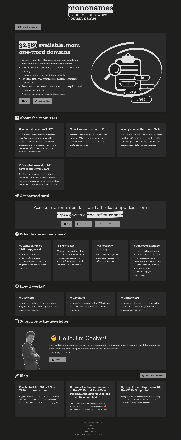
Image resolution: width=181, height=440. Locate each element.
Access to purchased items (90, 422)
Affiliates (90, 425)
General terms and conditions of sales (90, 434)
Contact (90, 428)
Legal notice (90, 431)
